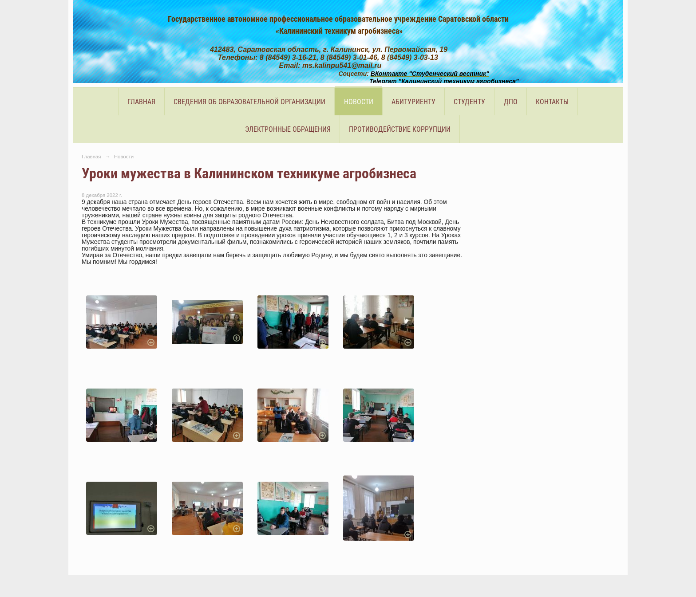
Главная (141, 102)
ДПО (511, 102)
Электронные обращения (288, 129)
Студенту (469, 102)
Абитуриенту (413, 102)
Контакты (552, 102)
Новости (358, 102)
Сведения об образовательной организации (249, 102)
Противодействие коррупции (400, 129)
